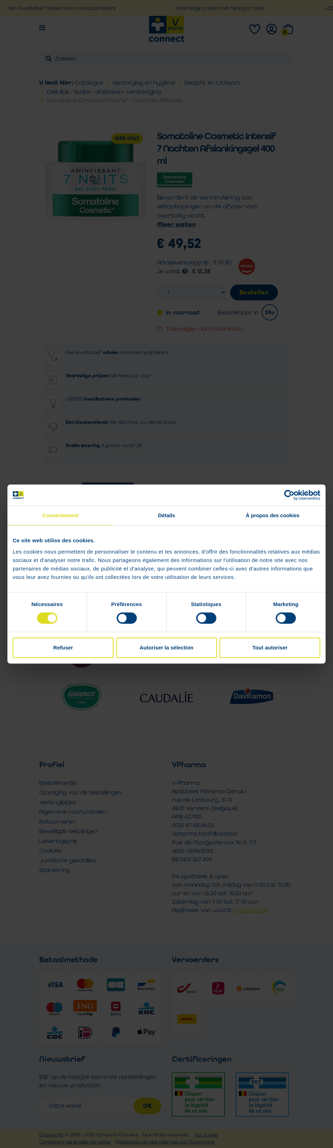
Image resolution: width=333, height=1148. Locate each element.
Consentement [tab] (60, 515)
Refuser (63, 648)
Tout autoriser (270, 648)
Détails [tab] (166, 515)
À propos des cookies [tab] (272, 515)
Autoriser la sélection (167, 648)
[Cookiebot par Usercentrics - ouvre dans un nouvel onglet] (289, 495)
